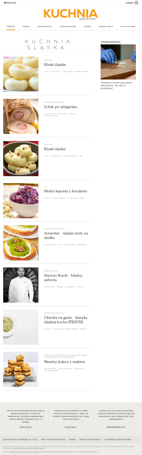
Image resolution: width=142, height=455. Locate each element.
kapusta (47, 198)
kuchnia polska (49, 114)
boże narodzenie (50, 369)
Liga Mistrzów (70, 287)
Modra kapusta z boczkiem (65, 191)
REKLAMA (26, 427)
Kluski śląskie (55, 64)
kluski (46, 71)
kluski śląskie (55, 71)
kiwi (60, 244)
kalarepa (47, 329)
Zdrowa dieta (106, 26)
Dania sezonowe (68, 26)
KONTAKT (71, 427)
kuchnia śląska (67, 71)
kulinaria (60, 287)
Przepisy (11, 26)
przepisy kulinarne (81, 71)
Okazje (26, 26)
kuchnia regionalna (70, 156)
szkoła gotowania (71, 329)
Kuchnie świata (44, 26)
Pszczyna (80, 287)
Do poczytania (128, 26)
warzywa (82, 329)
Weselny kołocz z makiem (64, 362)
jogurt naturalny (50, 244)
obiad (81, 156)
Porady (87, 26)
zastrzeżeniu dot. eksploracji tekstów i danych (28, 448)
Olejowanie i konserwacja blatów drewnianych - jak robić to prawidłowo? (116, 85)
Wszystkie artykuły (90, 439)
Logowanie (132, 3)
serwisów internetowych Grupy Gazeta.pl (24, 452)
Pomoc (72, 439)
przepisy (72, 114)
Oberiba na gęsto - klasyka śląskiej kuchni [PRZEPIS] (65, 319)
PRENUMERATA (116, 427)
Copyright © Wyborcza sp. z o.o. (20, 439)
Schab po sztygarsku (60, 107)
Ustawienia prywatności (118, 439)
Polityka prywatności (53, 439)
